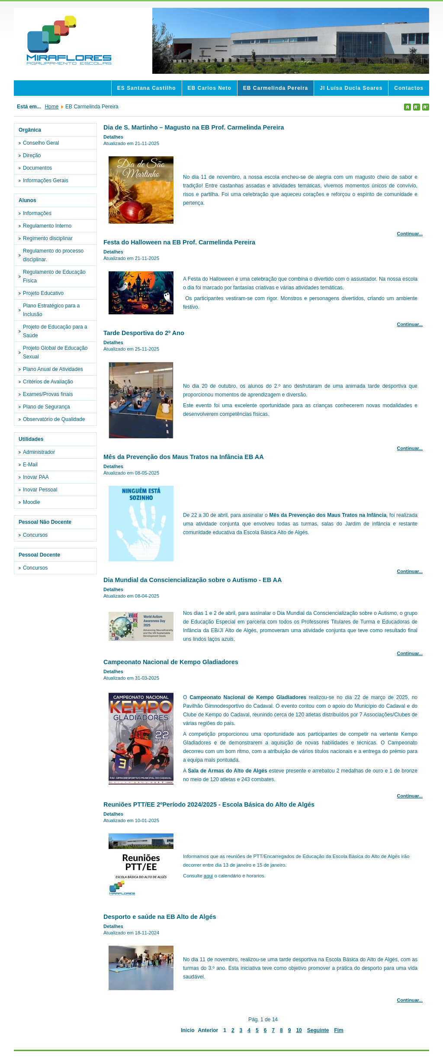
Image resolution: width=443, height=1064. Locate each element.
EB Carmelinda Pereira (275, 88)
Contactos (409, 88)
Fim (338, 1030)
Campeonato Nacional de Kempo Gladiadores (170, 662)
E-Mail (30, 465)
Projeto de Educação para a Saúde (55, 331)
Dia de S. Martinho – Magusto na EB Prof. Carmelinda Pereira (193, 127)
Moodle (31, 502)
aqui (208, 875)
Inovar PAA (36, 477)
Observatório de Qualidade (54, 419)
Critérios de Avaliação (48, 382)
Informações (37, 213)
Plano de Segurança (46, 407)
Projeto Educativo (43, 293)
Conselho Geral (41, 143)
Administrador (39, 452)
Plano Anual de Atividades (53, 369)
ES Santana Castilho (146, 88)
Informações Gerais (45, 180)
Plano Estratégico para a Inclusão (51, 310)
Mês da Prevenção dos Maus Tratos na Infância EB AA (183, 456)
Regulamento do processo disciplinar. (53, 255)
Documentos (37, 168)
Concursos (35, 535)
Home (51, 107)
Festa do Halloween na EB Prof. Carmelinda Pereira (179, 242)
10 (299, 1030)
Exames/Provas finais (48, 394)
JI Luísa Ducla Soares (351, 88)
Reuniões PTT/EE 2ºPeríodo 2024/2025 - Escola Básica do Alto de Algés (209, 804)
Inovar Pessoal (40, 490)
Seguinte (318, 1030)
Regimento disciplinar (48, 238)
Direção (32, 155)
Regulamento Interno (47, 226)
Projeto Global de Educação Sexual (55, 352)
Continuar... (410, 233)
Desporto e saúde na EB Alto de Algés (159, 916)
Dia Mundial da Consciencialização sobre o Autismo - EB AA (192, 579)
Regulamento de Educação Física (54, 276)
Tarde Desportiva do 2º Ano (143, 332)
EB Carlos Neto (209, 88)
